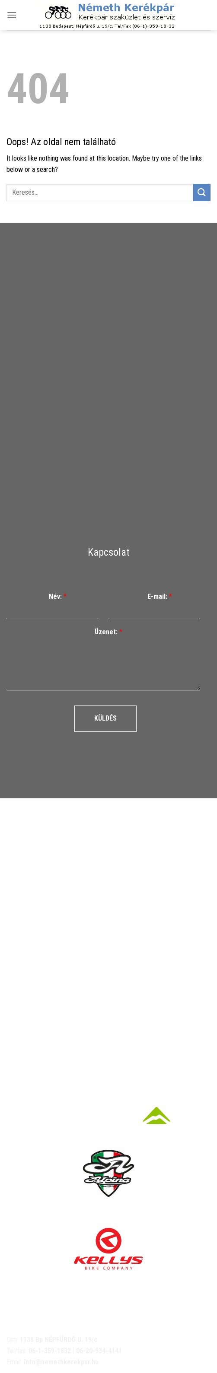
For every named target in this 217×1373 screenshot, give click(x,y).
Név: (58, 596)
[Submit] (202, 192)
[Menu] (11, 14)
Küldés (105, 718)
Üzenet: (108, 632)
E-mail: (159, 596)
